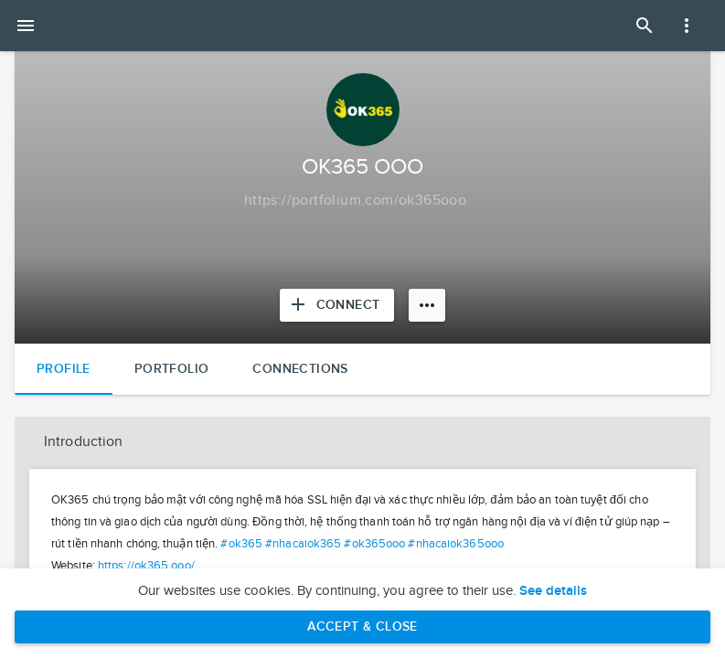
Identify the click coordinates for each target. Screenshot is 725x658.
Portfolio (171, 369)
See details (553, 591)
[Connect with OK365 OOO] (337, 305)
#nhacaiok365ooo (456, 543)
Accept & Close (362, 626)
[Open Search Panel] (644, 25)
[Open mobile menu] (25, 25)
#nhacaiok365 (303, 543)
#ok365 (241, 543)
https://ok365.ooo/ (146, 565)
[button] (362, 442)
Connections (299, 369)
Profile (64, 369)
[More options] (427, 305)
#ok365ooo (374, 543)
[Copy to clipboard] (355, 201)
